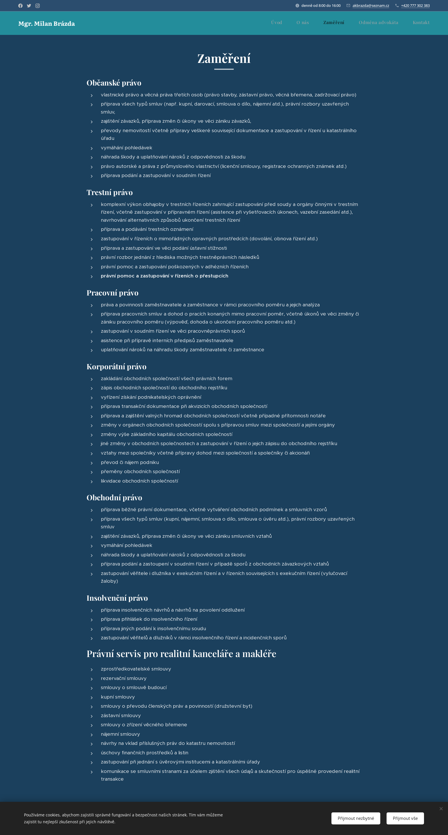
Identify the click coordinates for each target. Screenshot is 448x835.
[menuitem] (375, 23)
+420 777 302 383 (415, 5)
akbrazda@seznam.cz (371, 5)
